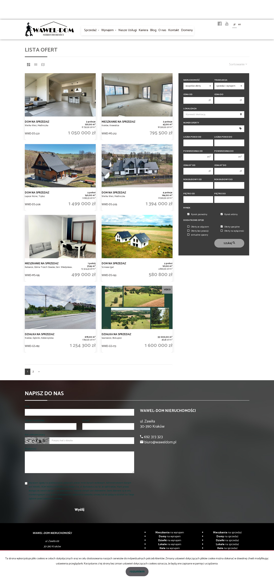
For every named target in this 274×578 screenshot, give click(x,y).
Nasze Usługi (127, 30)
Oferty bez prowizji (198, 231)
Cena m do (220, 165)
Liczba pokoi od (192, 137)
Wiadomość (30, 448)
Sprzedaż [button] (91, 30)
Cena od (187, 94)
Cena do (218, 94)
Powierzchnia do (224, 151)
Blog (153, 30)
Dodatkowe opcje (193, 220)
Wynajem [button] (108, 30)
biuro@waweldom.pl (159, 442)
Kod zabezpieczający (35, 434)
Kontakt (173, 30)
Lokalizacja (190, 108)
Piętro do (220, 193)
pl (234, 24)
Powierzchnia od (193, 151)
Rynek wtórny (229, 214)
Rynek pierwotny (197, 214)
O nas (162, 30)
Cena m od (189, 165)
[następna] (39, 372)
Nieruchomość (191, 80)
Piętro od (189, 193)
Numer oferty (191, 122)
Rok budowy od (192, 179)
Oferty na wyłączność (232, 231)
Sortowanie (238, 64)
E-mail (85, 420)
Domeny (187, 30)
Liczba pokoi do (223, 137)
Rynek (186, 207)
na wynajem (169, 532)
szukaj (229, 243)
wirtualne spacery (197, 235)
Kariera (143, 30)
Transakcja (220, 80)
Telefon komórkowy (35, 420)
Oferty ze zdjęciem (198, 227)
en (239, 24)
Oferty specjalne (230, 227)
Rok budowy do (223, 179)
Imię (27, 406)
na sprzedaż (227, 532)
